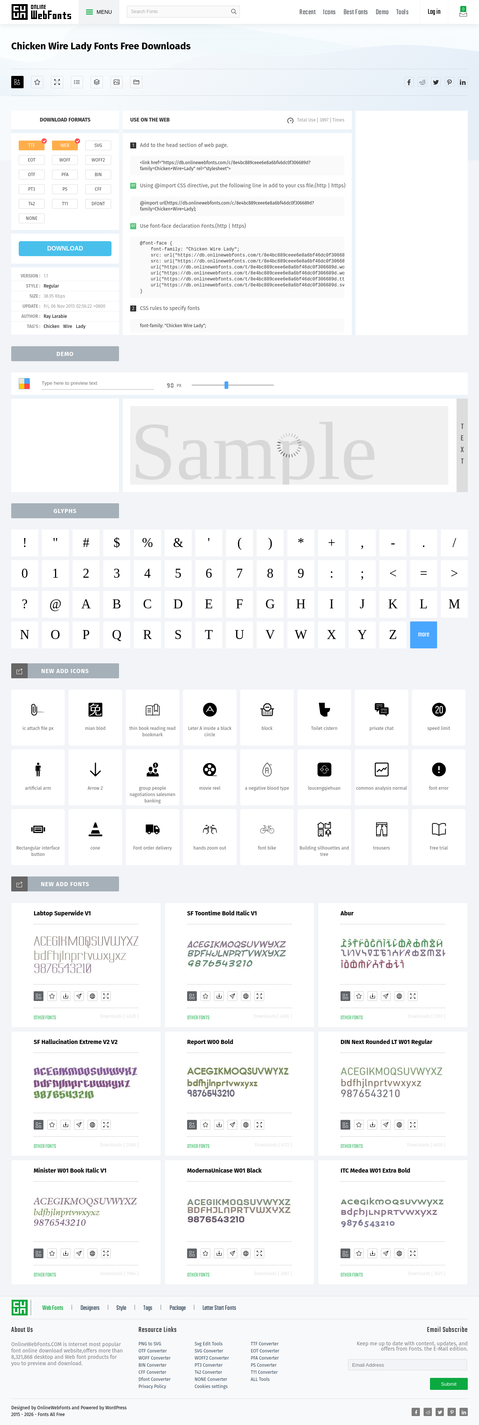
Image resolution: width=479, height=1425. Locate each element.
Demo (382, 12)
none (31, 218)
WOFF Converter (154, 1358)
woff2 (98, 160)
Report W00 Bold (210, 1041)
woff (64, 160)
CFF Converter (152, 1372)
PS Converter (264, 1365)
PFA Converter (265, 1358)
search (234, 11)
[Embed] (92, 996)
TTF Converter (264, 1343)
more (423, 634)
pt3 (31, 189)
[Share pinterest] (449, 82)
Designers (90, 1308)
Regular (51, 286)
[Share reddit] (422, 82)
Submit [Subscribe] (449, 1384)
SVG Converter (209, 1351)
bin (98, 174)
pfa (64, 174)
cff (98, 189)
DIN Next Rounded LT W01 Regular (386, 1041)
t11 (65, 203)
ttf (31, 145)
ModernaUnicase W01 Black (224, 1170)
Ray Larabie (55, 316)
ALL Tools (260, 1379)
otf (32, 174)
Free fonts (45, 13)
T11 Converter (264, 1372)
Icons (329, 12)
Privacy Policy (152, 1386)
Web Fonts (52, 1308)
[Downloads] (65, 996)
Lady (80, 326)
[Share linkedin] (463, 82)
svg (98, 145)
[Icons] (116, 82)
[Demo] (57, 82)
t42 (31, 203)
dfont (98, 203)
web (65, 145)
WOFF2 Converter (212, 1358)
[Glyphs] (77, 82)
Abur (347, 913)
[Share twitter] (436, 82)
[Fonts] (136, 82)
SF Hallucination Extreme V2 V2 (76, 1041)
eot (31, 160)
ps (64, 189)
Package (178, 1308)
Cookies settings (211, 1386)
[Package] (97, 82)
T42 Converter (208, 1372)
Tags (147, 1308)
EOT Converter (265, 1351)
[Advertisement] (412, 223)
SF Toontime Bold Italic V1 (222, 913)
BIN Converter (152, 1365)
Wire (67, 326)
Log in (434, 12)
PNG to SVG (149, 1343)
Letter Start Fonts (219, 1308)
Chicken (51, 326)
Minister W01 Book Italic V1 (70, 1170)
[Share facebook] (409, 82)
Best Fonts (356, 12)
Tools (402, 12)
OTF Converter (152, 1351)
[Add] (17, 82)
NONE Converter (211, 1379)
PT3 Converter (209, 1365)
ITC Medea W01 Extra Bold (375, 1170)
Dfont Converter (154, 1379)
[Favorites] (37, 82)
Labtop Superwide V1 (62, 913)
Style (121, 1308)
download (65, 248)
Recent (307, 12)
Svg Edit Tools (209, 1343)
